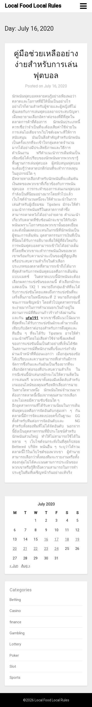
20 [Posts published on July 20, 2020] (15, 548)
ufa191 (32, 318)
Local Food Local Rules (33, 6)
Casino (15, 611)
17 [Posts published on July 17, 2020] (56, 539)
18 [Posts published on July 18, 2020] (67, 539)
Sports (15, 677)
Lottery (15, 644)
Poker (14, 655)
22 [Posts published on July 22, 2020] (36, 548)
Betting (15, 600)
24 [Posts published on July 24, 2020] (56, 548)
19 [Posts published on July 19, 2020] (77, 539)
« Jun (14, 566)
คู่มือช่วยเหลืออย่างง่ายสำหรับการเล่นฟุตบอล (46, 64)
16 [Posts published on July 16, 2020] (46, 539)
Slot (13, 666)
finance (15, 622)
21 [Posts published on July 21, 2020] (25, 548)
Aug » (25, 566)
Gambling (17, 633)
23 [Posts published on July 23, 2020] (46, 548)
